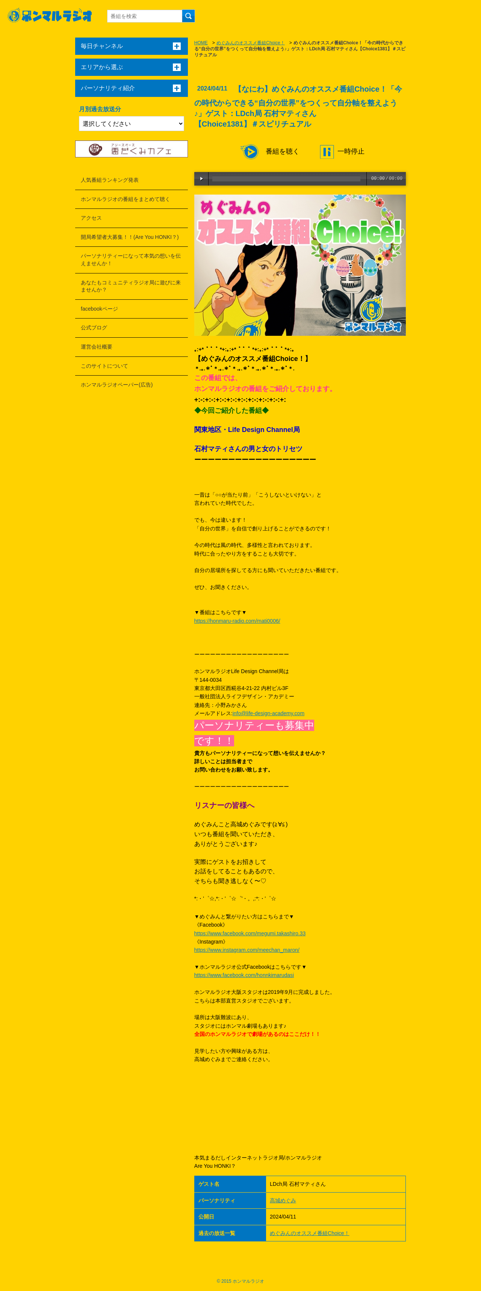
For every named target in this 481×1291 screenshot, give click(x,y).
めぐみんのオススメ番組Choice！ (250, 42)
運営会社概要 (96, 347)
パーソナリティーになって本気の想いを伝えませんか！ (131, 259)
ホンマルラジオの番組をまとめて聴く (125, 199)
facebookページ (99, 309)
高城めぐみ (283, 1200)
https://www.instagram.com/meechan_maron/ (246, 950)
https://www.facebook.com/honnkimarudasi (244, 975)
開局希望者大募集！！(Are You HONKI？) (130, 237)
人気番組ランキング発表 (110, 180)
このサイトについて (104, 366)
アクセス (91, 218)
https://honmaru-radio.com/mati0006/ (237, 621)
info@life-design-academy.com (268, 713)
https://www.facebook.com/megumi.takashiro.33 (250, 933)
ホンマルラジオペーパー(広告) (117, 385)
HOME (201, 42)
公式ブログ (94, 328)
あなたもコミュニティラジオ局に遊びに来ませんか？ (131, 286)
